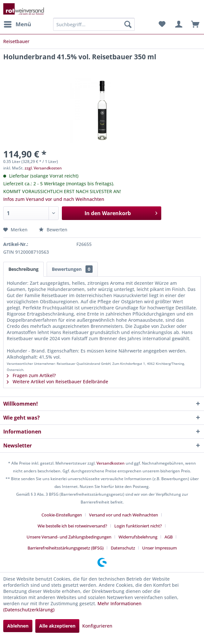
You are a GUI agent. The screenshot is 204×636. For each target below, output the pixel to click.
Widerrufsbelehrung (138, 537)
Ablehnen (17, 626)
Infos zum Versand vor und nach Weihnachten (53, 199)
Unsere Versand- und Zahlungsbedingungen (69, 537)
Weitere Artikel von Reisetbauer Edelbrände (57, 381)
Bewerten (53, 229)
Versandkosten (110, 463)
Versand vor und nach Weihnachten (123, 515)
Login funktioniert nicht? (138, 526)
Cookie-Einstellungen (61, 515)
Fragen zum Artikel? (31, 375)
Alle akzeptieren (57, 626)
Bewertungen (72, 269)
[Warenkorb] (193, 24)
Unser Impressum (159, 548)
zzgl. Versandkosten (43, 168)
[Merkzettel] (161, 24)
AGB (168, 537)
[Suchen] (128, 24)
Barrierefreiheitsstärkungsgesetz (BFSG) (66, 548)
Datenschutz (123, 548)
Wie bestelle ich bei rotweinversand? (72, 526)
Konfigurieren (97, 626)
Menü (17, 23)
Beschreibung (23, 269)
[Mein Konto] (177, 24)
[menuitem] (17, 24)
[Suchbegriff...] (94, 24)
